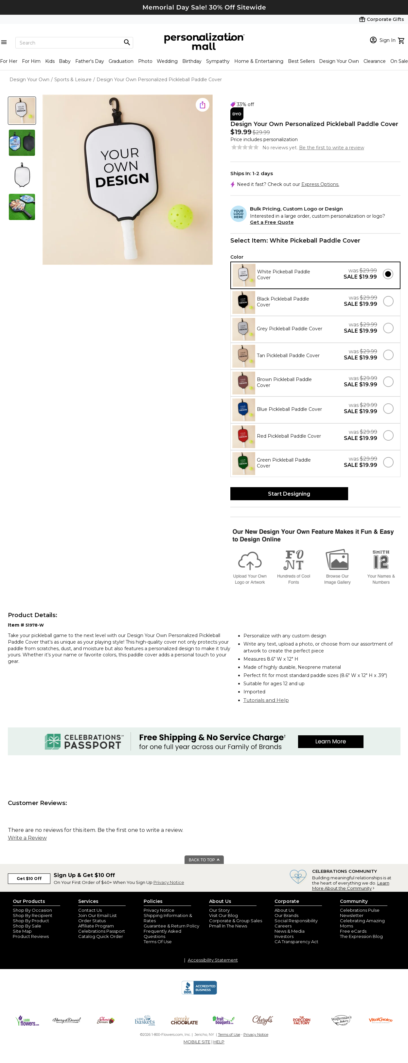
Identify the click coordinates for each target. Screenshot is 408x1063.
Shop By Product (31, 920)
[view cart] (402, 40)
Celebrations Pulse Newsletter (360, 912)
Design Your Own (339, 61)
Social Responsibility (296, 920)
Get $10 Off (29, 878)
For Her (8, 61)
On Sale (399, 61)
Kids (50, 61)
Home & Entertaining (258, 61)
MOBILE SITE (197, 1041)
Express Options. (320, 184)
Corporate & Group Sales (235, 920)
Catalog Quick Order (100, 936)
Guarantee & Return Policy (171, 925)
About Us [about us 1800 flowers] (284, 910)
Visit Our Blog (223, 915)
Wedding (167, 61)
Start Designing (289, 494)
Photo (145, 61)
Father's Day (89, 61)
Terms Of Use (158, 941)
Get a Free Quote (272, 222)
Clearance (375, 61)
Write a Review (27, 838)
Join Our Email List (97, 915)
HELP (218, 1041)
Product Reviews (31, 936)
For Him (31, 61)
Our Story (219, 910)
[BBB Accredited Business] (199, 993)
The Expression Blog (361, 936)
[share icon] (202, 105)
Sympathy (218, 61)
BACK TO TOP (204, 860)
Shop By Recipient (32, 915)
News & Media (290, 931)
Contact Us (90, 910)
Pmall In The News (228, 925)
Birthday (192, 61)
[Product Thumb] (22, 111)
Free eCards (353, 931)
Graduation (121, 61)
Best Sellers (301, 61)
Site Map (22, 931)
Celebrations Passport (101, 931)
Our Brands (286, 915)
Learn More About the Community (350, 885)
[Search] (74, 42)
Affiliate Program (96, 925)
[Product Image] (128, 180)
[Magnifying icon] (127, 42)
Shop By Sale (27, 925)
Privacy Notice (168, 882)
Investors (284, 936)
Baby (65, 61)
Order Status (92, 920)
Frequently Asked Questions (162, 933)
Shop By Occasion (32, 910)
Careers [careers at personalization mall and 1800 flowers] (283, 925)
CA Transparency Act (296, 941)
